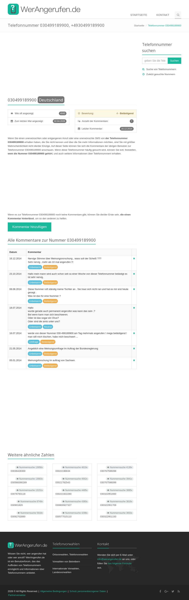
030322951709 (117, 503)
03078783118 (27, 491)
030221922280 (72, 491)
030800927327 (72, 503)
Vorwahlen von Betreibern (66, 561)
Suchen (174, 60)
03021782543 (72, 480)
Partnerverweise (16, 595)
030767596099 (117, 480)
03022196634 (72, 469)
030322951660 (117, 491)
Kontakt (162, 14)
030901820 (27, 503)
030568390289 (27, 480)
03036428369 (27, 469)
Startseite (138, 14)
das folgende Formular (120, 563)
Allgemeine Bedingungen (53, 591)
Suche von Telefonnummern (161, 69)
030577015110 (72, 514)
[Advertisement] (72, 65)
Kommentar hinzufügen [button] (29, 227)
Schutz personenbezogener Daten (88, 591)
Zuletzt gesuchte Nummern (160, 74)
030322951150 (117, 514)
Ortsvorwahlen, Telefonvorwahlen (70, 554)
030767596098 (117, 469)
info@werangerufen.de (109, 559)
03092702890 (27, 514)
